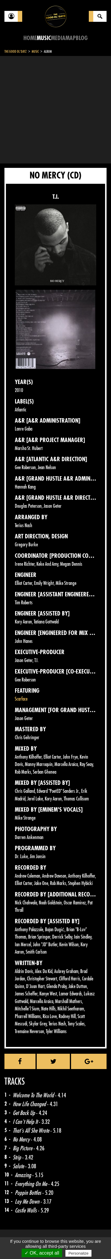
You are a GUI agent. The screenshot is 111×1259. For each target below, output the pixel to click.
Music (44, 38)
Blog (82, 38)
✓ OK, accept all (42, 1252)
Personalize (78, 1253)
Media (58, 38)
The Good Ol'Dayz (15, 51)
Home (30, 38)
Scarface (21, 699)
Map (70, 38)
